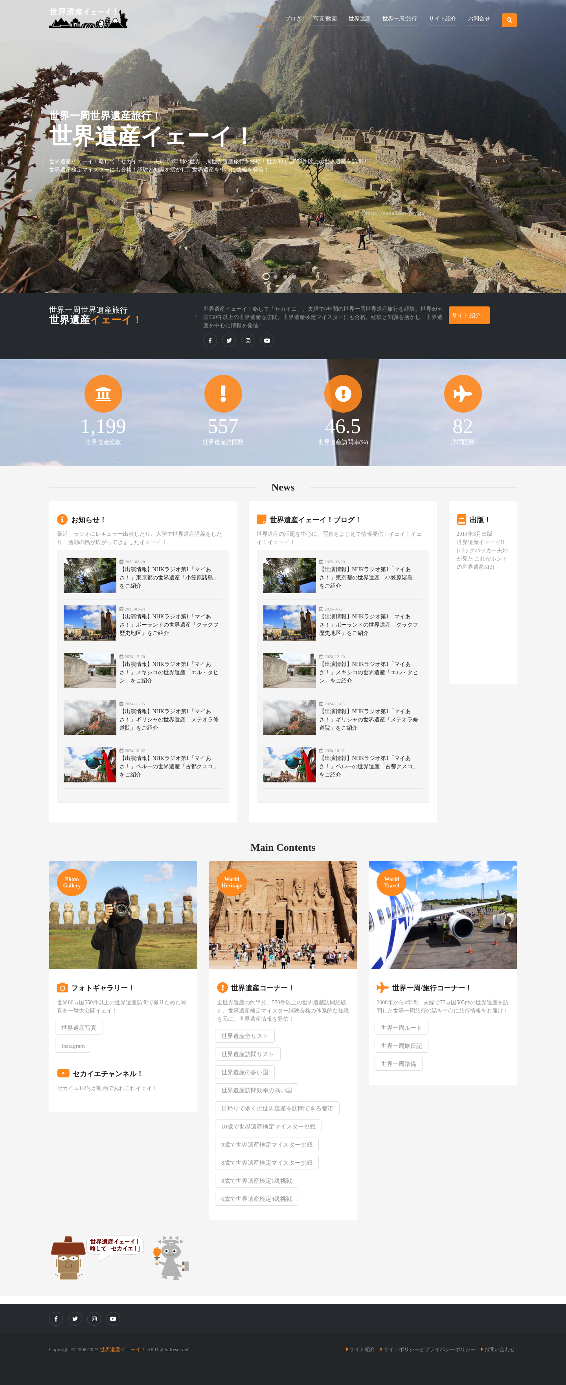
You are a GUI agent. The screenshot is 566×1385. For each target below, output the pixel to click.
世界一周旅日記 (401, 1046)
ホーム (265, 19)
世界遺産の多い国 (244, 1072)
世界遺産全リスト (244, 1036)
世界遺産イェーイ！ (123, 1349)
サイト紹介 (362, 1349)
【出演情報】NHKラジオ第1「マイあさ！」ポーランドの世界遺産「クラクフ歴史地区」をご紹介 (169, 625)
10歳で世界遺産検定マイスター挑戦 (268, 1126)
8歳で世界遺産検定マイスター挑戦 (267, 1163)
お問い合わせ (499, 1349)
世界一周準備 (398, 1064)
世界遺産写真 (79, 1028)
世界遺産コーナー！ (256, 987)
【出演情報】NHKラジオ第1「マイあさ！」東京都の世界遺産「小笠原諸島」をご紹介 (169, 577)
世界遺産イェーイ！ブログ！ (309, 519)
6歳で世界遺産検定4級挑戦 (256, 1199)
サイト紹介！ (469, 315)
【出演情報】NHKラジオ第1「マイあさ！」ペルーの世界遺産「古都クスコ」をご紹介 (169, 766)
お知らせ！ (82, 519)
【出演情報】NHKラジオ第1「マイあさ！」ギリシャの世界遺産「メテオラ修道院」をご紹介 (169, 719)
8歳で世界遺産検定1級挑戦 (256, 1181)
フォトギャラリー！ (96, 987)
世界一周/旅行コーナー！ (424, 987)
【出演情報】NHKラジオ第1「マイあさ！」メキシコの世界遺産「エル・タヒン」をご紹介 (169, 672)
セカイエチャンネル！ (100, 1073)
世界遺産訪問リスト (247, 1054)
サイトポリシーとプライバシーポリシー (430, 1349)
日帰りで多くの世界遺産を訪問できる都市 (277, 1108)
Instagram (73, 1046)
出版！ (474, 519)
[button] (293, 13)
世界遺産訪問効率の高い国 (256, 1090)
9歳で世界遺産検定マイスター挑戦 (267, 1145)
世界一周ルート (401, 1028)
